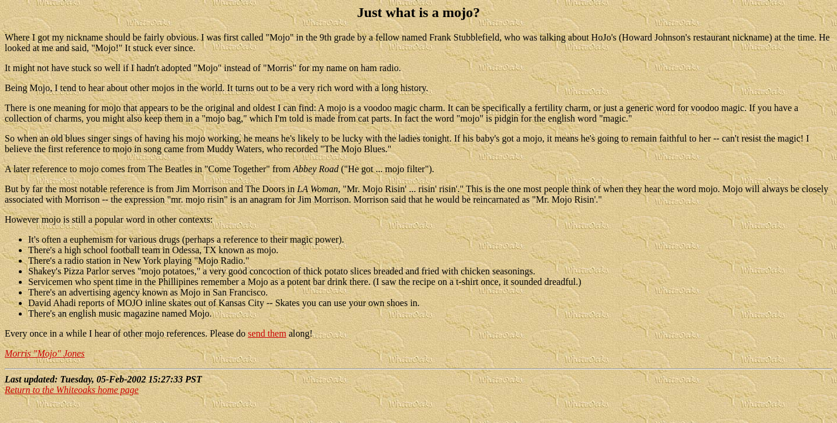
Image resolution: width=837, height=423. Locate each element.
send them (267, 333)
